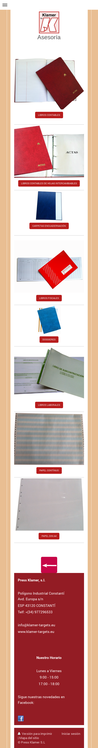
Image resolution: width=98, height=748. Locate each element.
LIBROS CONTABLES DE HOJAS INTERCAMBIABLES (49, 183)
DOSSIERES (49, 339)
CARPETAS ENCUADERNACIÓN (49, 225)
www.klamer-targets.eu (36, 631)
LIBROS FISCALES (49, 298)
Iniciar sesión (71, 734)
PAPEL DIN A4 (49, 535)
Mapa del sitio (29, 738)
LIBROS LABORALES (49, 404)
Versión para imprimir (35, 734)
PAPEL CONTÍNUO (49, 470)
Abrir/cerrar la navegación (49, 5)
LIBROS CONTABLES (49, 114)
